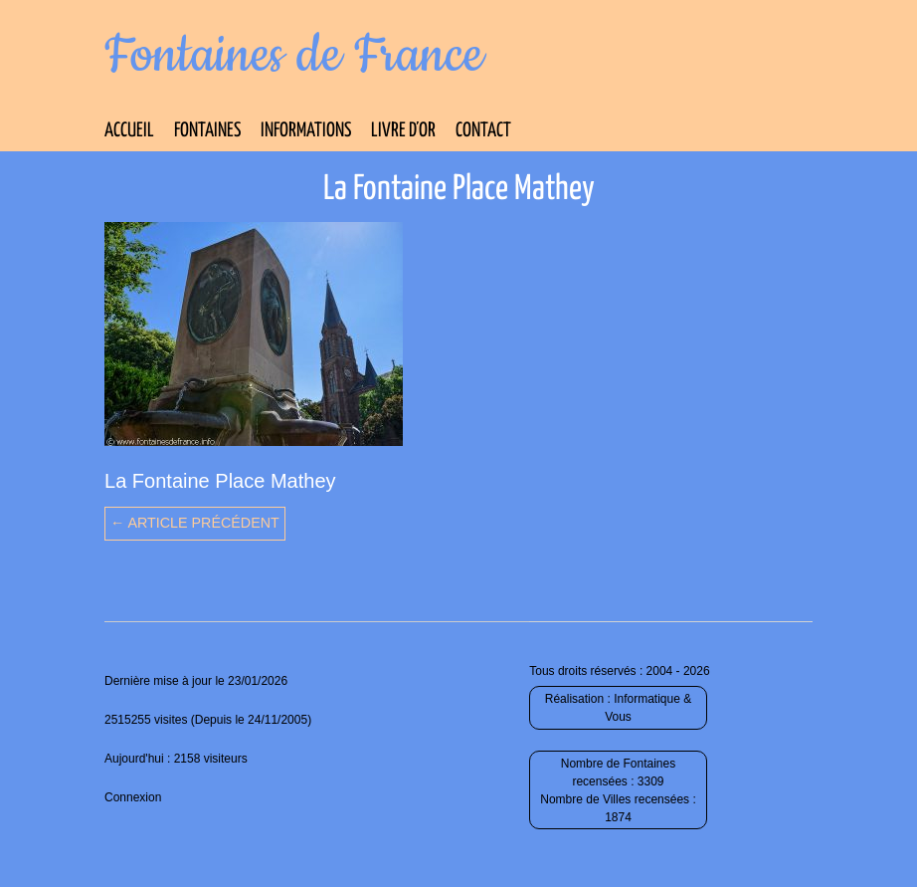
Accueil (129, 130)
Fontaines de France (293, 56)
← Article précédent (194, 523)
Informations (306, 130)
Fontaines (207, 130)
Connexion (132, 797)
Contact (483, 130)
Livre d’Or (403, 130)
